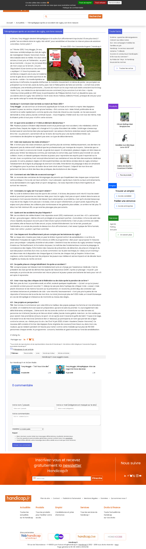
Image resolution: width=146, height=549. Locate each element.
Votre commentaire (20, 413)
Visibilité (15, 429)
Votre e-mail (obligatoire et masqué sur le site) (76, 405)
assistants (69, 438)
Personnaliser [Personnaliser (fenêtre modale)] (114, 2)
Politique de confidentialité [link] (73, 8)
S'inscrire (97, 478)
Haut (117, 545)
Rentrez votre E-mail (23, 478)
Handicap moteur (49, 353)
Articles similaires (63, 353)
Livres (38, 353)
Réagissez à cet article (23, 349)
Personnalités (28, 353)
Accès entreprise (124, 206)
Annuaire (113, 230)
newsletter (72, 465)
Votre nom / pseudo (21, 405)
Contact (56, 498)
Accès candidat (123, 196)
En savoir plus (124, 234)
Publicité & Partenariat (72, 498)
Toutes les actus (124, 68)
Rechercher (95, 16)
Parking (112, 227)
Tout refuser (100, 2)
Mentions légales (91, 498)
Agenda (113, 224)
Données (104, 498)
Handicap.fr (83, 545)
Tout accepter (85, 2)
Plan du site (45, 498)
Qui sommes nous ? (119, 498)
